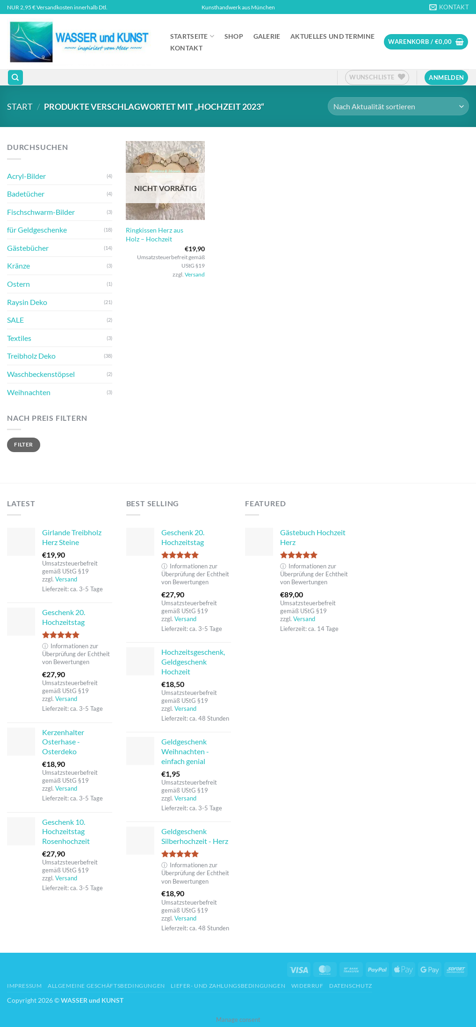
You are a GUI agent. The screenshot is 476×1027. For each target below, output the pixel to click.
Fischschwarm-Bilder (41, 211)
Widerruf (307, 985)
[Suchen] (15, 77)
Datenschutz (350, 985)
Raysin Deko (27, 301)
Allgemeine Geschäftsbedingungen (106, 985)
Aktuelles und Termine (332, 36)
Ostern (18, 283)
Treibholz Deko (31, 355)
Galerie (267, 36)
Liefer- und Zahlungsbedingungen (228, 985)
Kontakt (186, 48)
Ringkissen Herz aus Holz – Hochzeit (154, 234)
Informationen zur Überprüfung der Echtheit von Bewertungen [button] (76, 654)
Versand (195, 274)
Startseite (192, 36)
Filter (23, 444)
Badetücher (25, 193)
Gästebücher (28, 247)
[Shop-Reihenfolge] (398, 106)
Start (20, 106)
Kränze (18, 265)
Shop (233, 36)
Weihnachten (28, 392)
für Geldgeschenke (37, 229)
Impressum (24, 985)
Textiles (19, 337)
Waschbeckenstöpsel (41, 373)
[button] (426, 42)
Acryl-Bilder (26, 175)
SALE (15, 319)
